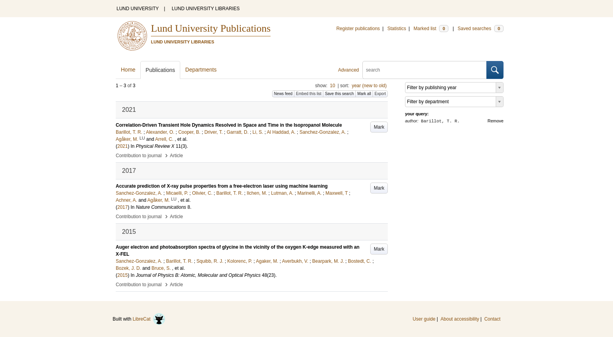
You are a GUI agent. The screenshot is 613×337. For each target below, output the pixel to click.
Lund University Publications (211, 28)
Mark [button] (379, 127)
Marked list (431, 28)
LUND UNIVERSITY (138, 8)
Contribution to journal (138, 155)
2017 (122, 207)
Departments (201, 69)
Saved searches (480, 28)
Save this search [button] (339, 93)
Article (176, 155)
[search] (424, 70)
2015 (122, 275)
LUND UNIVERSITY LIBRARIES (206, 8)
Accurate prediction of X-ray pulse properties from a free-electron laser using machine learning (222, 186)
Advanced (348, 70)
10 (332, 85)
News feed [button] (283, 93)
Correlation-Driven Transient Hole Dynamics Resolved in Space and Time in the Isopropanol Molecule (229, 125)
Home (128, 69)
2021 (122, 146)
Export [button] (380, 93)
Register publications (358, 28)
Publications (160, 70)
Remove (496, 120)
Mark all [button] (364, 93)
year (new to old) (369, 85)
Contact (492, 319)
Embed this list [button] (308, 93)
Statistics (396, 28)
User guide (424, 319)
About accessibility (460, 319)
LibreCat (149, 319)
